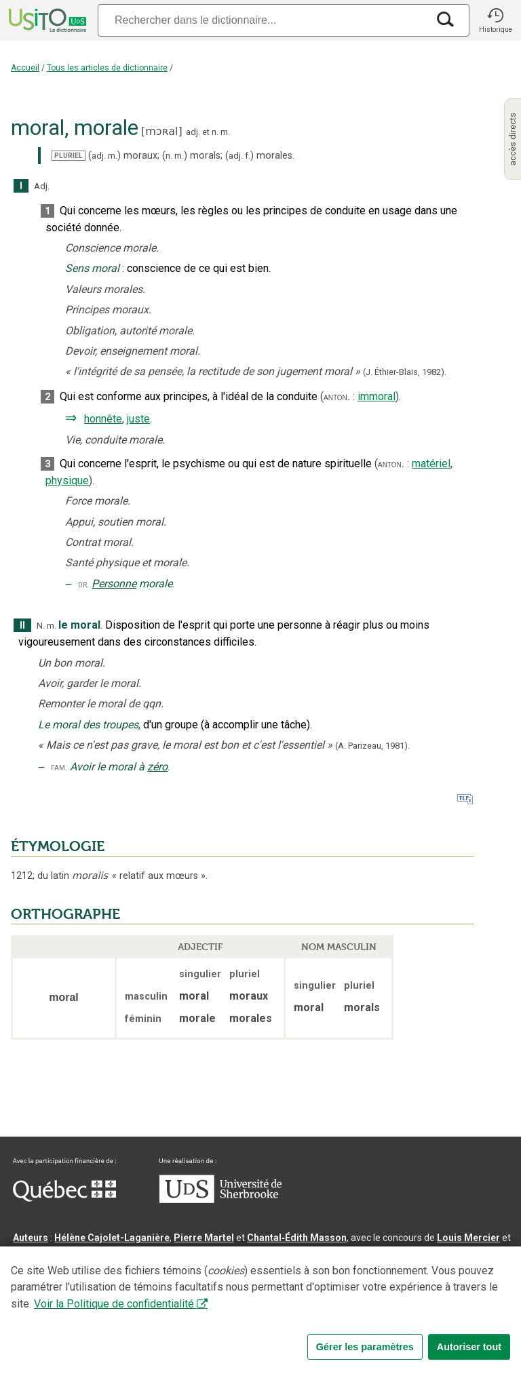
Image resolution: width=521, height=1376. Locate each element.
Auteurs (30, 1237)
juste (138, 418)
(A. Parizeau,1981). (372, 746)
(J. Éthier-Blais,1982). (404, 372)
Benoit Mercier (353, 1270)
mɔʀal (161, 131)
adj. (193, 132)
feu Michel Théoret (386, 1286)
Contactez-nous (218, 1324)
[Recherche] (263, 20)
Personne (114, 583)
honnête (103, 418)
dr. (83, 584)
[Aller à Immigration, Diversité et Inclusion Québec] (64, 1198)
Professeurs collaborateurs (76, 1286)
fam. (59, 767)
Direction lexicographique (71, 1270)
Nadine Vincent (47, 1254)
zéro (157, 766)
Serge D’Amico (170, 1270)
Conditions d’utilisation (314, 1324)
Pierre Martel (204, 1237)
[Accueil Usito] (46, 20)
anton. (337, 396)
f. (247, 156)
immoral (376, 396)
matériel (431, 463)
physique (67, 480)
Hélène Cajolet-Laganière (112, 1237)
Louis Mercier (468, 1237)
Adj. (42, 186)
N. (41, 626)
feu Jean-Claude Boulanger (206, 1286)
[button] (495, 20)
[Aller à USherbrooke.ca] (220, 1199)
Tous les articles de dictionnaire (107, 68)
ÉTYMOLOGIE (57, 846)
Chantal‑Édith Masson (297, 1237)
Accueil (25, 68)
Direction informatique (262, 1270)
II (22, 625)
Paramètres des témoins (430, 1324)
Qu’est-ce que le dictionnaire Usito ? (94, 1324)
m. (225, 132)
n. (215, 132)
